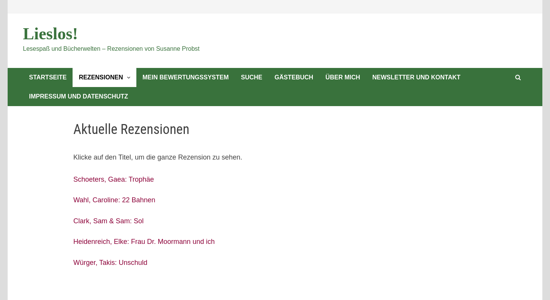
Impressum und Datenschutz (78, 96)
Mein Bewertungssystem (185, 77)
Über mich (342, 77)
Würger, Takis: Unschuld (110, 262)
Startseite (47, 77)
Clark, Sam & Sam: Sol (108, 221)
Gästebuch (294, 77)
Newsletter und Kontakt (416, 77)
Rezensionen (101, 77)
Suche (251, 77)
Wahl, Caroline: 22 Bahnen (114, 200)
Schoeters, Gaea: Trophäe (113, 179)
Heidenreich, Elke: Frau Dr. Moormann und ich (144, 241)
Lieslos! (50, 33)
